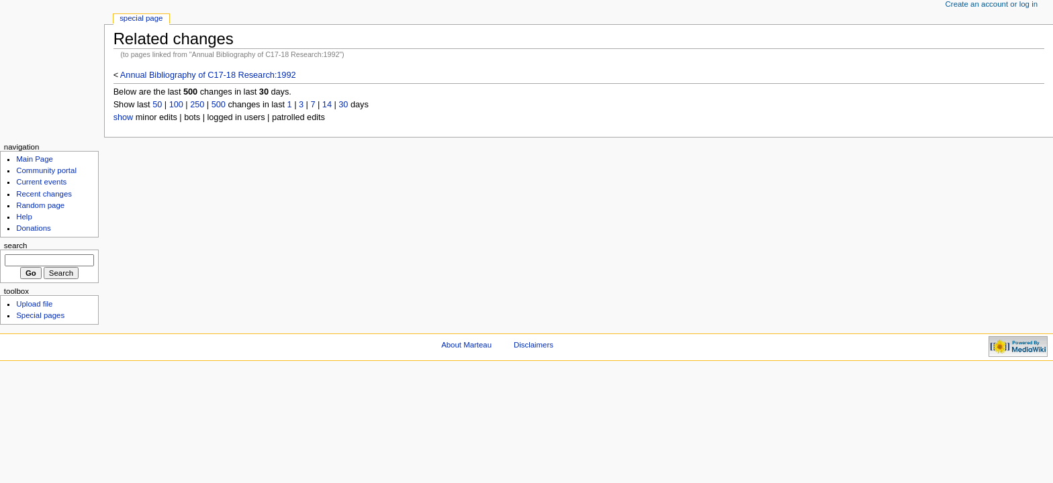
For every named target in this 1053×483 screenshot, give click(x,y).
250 (197, 104)
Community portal (46, 170)
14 (327, 104)
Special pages (40, 315)
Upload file (34, 304)
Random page (40, 205)
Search (16, 245)
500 (219, 104)
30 (343, 104)
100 (176, 104)
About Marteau (466, 345)
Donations (33, 228)
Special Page (141, 18)
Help (24, 217)
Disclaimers (533, 345)
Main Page (34, 159)
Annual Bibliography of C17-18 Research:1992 (208, 75)
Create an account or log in (992, 4)
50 (157, 104)
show (123, 117)
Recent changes (44, 194)
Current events (41, 182)
